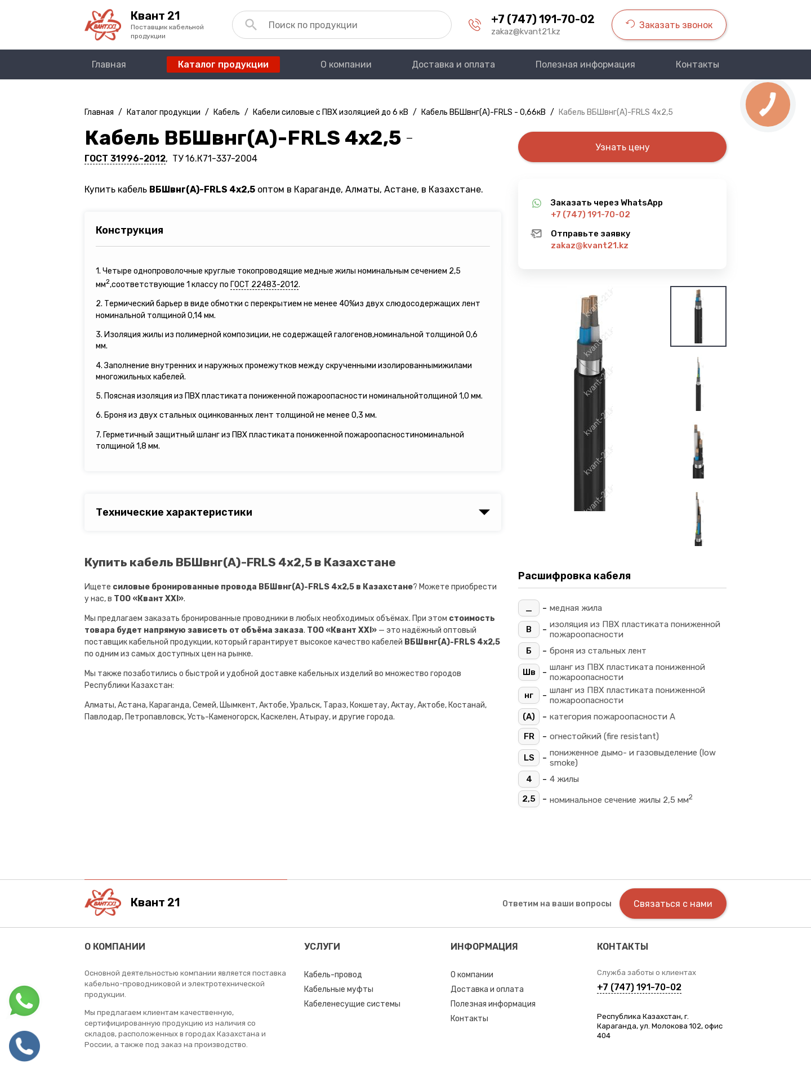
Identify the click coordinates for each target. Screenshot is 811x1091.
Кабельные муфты (338, 989)
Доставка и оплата (487, 989)
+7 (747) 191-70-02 (543, 19)
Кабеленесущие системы (352, 1004)
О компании (472, 975)
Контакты (469, 1018)
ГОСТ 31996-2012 (125, 158)
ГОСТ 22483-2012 (264, 284)
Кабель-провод (333, 975)
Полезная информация (493, 1004)
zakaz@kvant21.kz (525, 31)
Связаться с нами (673, 903)
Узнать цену (622, 147)
